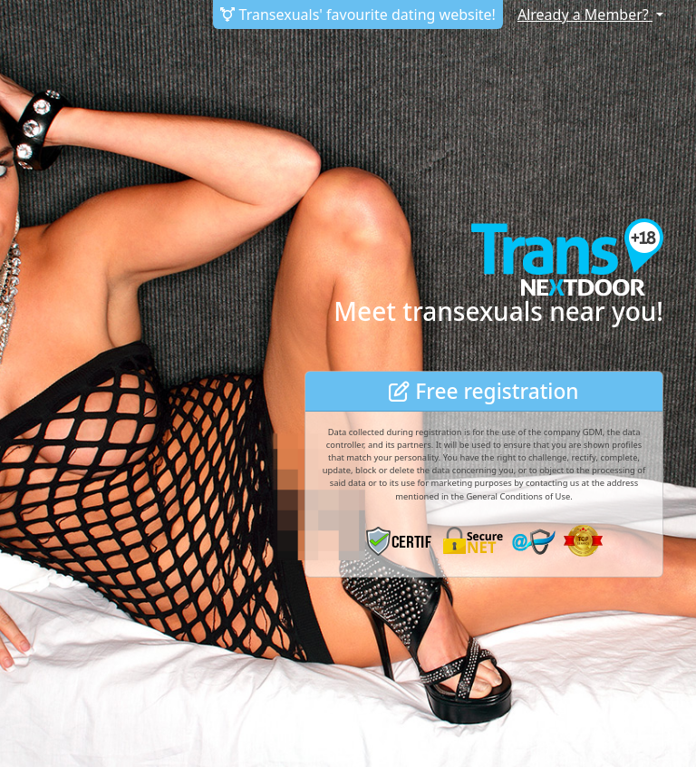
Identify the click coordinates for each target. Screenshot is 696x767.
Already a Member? (584, 14)
